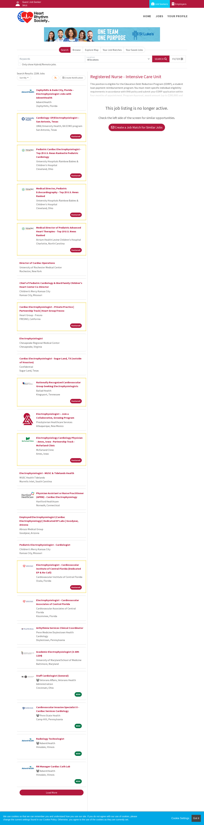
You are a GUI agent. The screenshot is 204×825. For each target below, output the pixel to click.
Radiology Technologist (50, 738)
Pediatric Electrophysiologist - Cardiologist (44, 544)
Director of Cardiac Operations (37, 262)
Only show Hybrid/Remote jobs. (39, 64)
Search (64, 49)
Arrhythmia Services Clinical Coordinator (59, 627)
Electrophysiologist (31, 338)
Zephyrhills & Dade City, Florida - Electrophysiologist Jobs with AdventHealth (55, 93)
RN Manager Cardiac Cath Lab (53, 766)
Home (147, 16)
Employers (179, 4)
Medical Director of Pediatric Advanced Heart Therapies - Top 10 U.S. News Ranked (58, 231)
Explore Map (91, 49)
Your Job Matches (112, 49)
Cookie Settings (180, 818)
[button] (178, 58)
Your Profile (178, 16)
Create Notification (72, 77)
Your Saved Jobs (134, 49)
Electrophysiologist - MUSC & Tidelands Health (46, 473)
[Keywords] (51, 58)
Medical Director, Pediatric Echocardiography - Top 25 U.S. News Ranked (57, 192)
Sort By (23, 77)
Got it (196, 818)
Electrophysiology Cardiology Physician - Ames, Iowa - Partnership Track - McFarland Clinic (59, 441)
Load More (51, 792)
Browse (77, 49)
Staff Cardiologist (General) (52, 675)
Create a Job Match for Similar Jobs (136, 127)
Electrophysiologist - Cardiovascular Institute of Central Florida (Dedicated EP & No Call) (58, 568)
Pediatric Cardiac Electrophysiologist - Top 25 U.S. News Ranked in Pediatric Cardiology (58, 153)
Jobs (159, 16)
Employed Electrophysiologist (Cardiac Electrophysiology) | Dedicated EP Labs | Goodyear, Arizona (48, 520)
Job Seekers (159, 4)
